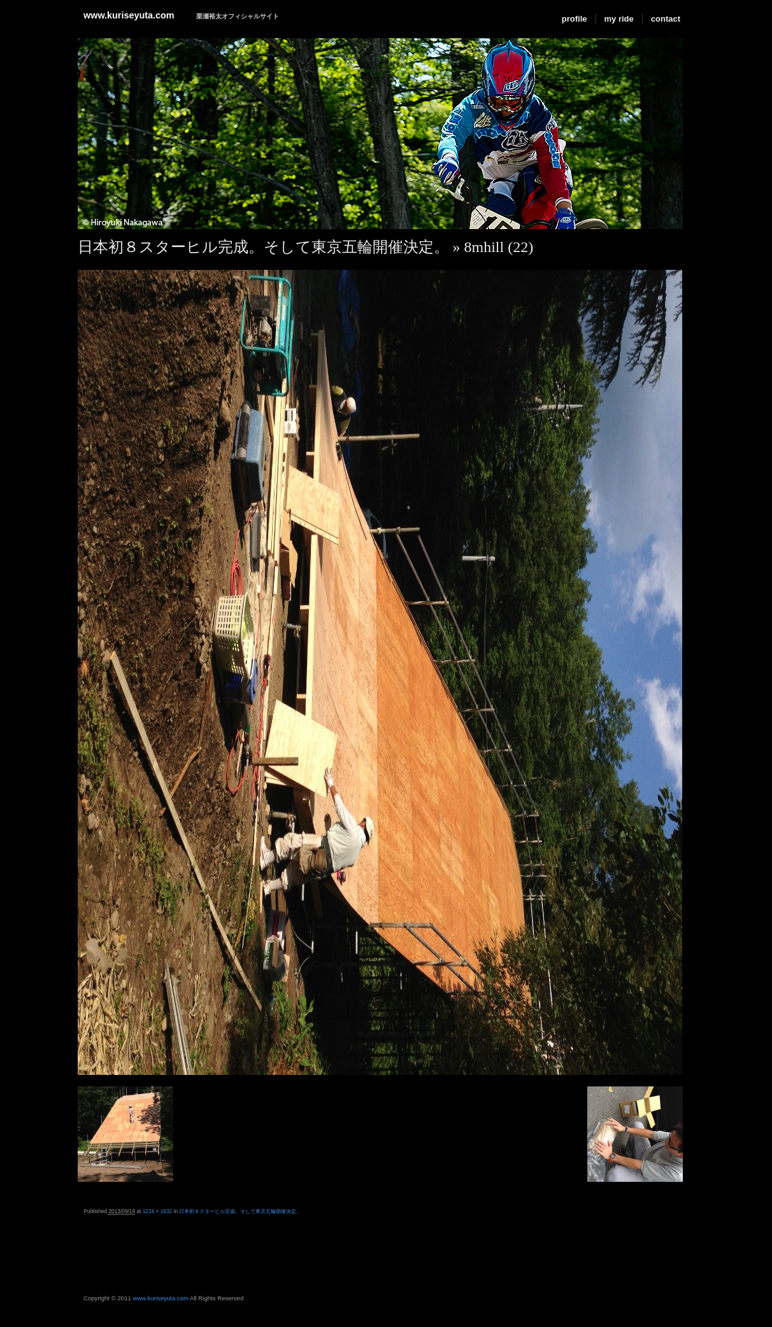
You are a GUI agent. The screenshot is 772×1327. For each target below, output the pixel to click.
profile (574, 19)
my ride (619, 19)
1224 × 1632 (158, 1211)
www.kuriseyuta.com (129, 15)
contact (665, 19)
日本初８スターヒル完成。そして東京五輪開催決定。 (263, 247)
